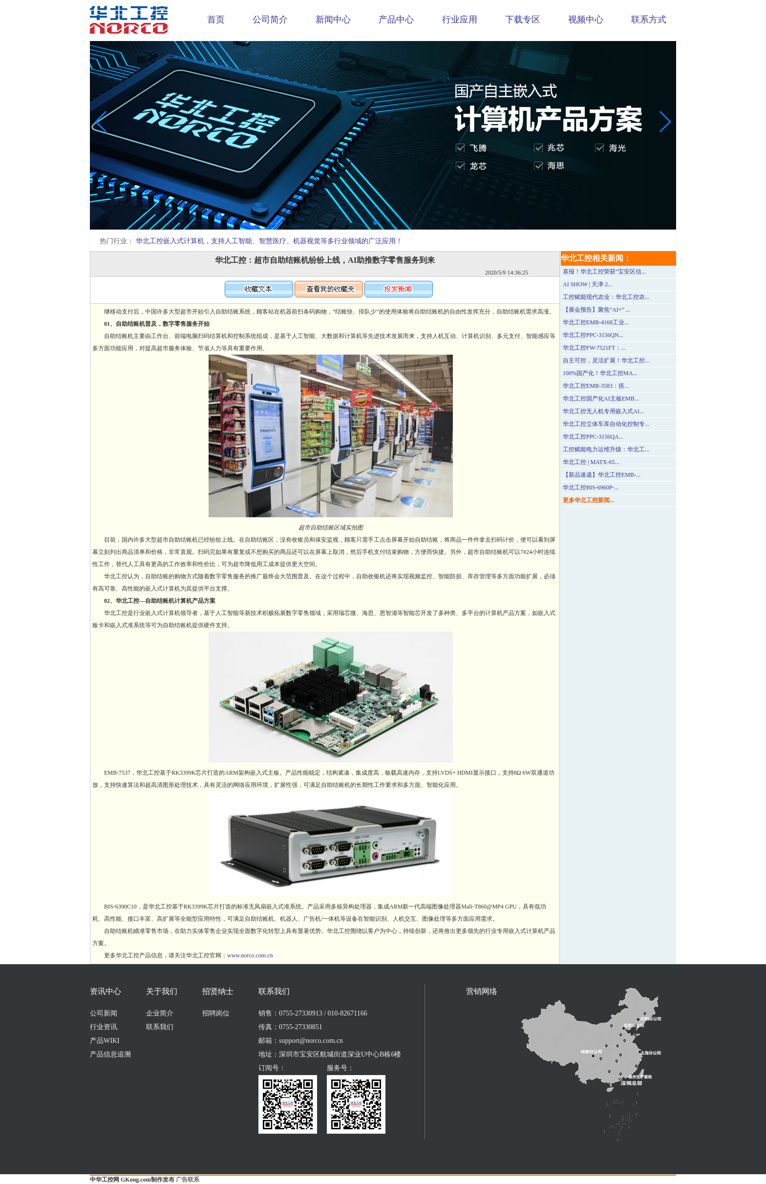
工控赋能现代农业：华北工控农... (606, 297)
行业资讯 (103, 1027)
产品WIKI (105, 1040)
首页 (216, 19)
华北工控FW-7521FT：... (594, 347)
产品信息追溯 (110, 1054)
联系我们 (159, 1027)
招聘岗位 (216, 1013)
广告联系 (187, 1179)
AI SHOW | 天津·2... (587, 284)
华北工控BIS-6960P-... (590, 487)
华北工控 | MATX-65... (591, 462)
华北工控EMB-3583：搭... (596, 385)
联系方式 (648, 19)
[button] (375, 223)
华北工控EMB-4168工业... (596, 322)
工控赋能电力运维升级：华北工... (606, 449)
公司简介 (270, 19)
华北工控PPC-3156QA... (593, 436)
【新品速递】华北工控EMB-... (601, 474)
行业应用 (459, 19)
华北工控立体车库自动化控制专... (606, 424)
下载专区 (522, 19)
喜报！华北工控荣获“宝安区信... (604, 271)
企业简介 (159, 1013)
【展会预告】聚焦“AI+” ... (596, 309)
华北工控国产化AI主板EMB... (601, 398)
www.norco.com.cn (250, 955)
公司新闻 (103, 1013)
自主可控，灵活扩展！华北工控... (606, 360)
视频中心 (585, 19)
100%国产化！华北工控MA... (600, 373)
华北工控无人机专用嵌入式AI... (603, 411)
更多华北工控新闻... (588, 500)
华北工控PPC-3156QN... (593, 335)
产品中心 (396, 19)
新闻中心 (333, 19)
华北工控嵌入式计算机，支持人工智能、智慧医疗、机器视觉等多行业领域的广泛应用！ (269, 241)
